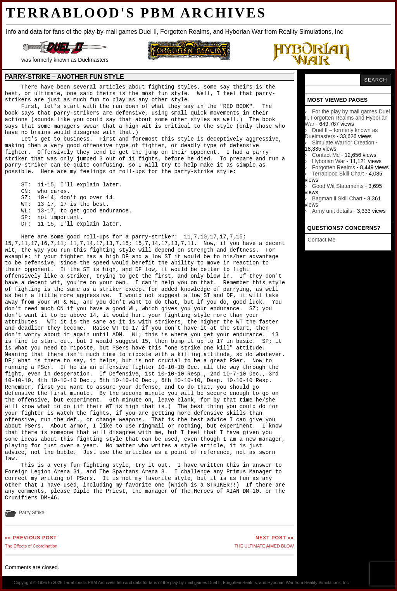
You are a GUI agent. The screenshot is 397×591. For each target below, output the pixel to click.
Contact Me (326, 155)
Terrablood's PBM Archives (136, 13)
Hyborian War (328, 161)
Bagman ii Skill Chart (337, 198)
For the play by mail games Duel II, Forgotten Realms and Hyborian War (347, 117)
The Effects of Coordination (31, 541)
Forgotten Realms (333, 167)
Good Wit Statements (338, 186)
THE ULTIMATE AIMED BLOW (264, 541)
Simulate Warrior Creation (343, 142)
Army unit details (332, 211)
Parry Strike (32, 512)
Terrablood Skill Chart (338, 173)
